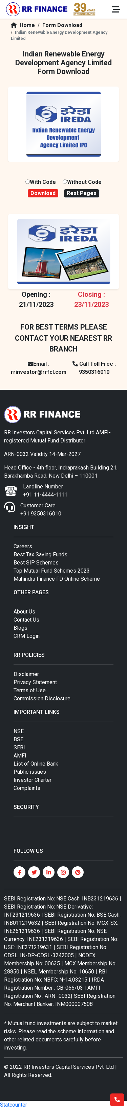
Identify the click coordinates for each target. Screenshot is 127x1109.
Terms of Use (30, 690)
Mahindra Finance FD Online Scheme (57, 579)
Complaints (27, 788)
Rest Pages (82, 193)
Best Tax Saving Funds (40, 554)
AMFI (20, 755)
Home (21, 25)
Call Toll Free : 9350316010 (94, 368)
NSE (19, 731)
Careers (23, 546)
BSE (18, 739)
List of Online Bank (36, 764)
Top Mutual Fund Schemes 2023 (52, 571)
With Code (43, 182)
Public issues (30, 772)
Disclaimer (26, 674)
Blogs (20, 628)
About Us (24, 611)
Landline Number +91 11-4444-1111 (45, 490)
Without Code (84, 182)
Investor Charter (32, 780)
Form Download (62, 25)
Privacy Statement (35, 682)
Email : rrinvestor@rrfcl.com (38, 368)
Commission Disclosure (42, 698)
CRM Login (27, 636)
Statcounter (13, 1105)
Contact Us (26, 620)
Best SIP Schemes (36, 562)
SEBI (19, 747)
